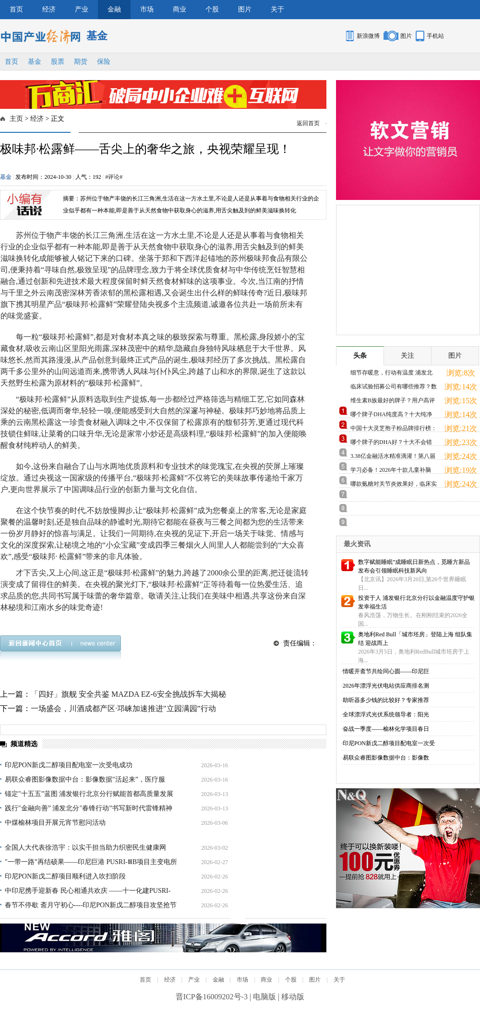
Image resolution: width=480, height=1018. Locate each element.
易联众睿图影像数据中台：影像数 (386, 757)
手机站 (435, 36)
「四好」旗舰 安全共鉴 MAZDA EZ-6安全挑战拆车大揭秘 (128, 694)
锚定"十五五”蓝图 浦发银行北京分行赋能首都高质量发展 (89, 793)
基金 (34, 61)
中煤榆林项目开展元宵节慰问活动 (55, 822)
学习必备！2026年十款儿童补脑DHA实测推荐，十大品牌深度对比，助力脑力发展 (391, 472)
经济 (49, 9)
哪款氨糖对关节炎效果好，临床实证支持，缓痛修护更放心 (393, 485)
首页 (16, 9)
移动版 (292, 997)
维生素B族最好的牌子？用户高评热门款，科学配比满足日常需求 (392, 402)
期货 (80, 61)
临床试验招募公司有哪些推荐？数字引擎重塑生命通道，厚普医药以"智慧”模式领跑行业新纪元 (393, 388)
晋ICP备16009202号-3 (212, 997)
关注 (407, 355)
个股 (212, 9)
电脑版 (264, 997)
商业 (179, 9)
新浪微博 (368, 36)
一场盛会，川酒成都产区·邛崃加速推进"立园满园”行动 (123, 708)
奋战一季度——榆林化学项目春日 (386, 728)
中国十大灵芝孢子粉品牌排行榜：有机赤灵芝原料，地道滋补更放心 (393, 430)
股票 (57, 61)
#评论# (113, 177)
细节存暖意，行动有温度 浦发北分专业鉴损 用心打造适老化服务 (391, 374)
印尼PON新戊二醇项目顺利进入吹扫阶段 (65, 876)
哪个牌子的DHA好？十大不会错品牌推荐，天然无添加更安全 (391, 444)
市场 (147, 9)
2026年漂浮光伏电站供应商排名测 (386, 685)
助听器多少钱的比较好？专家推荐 (386, 700)
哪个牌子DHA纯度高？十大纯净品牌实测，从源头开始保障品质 (391, 416)
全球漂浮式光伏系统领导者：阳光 (386, 714)
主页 (16, 118)
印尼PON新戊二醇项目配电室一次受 (389, 743)
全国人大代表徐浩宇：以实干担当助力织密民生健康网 (85, 847)
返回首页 (308, 123)
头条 (360, 355)
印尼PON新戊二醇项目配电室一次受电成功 (68, 765)
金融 (114, 9)
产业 (81, 9)
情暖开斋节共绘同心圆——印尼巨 (386, 671)
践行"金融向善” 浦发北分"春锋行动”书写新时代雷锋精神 (88, 808)
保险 (103, 61)
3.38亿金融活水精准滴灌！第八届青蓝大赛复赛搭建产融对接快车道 (393, 458)
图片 (245, 9)
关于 (277, 9)
